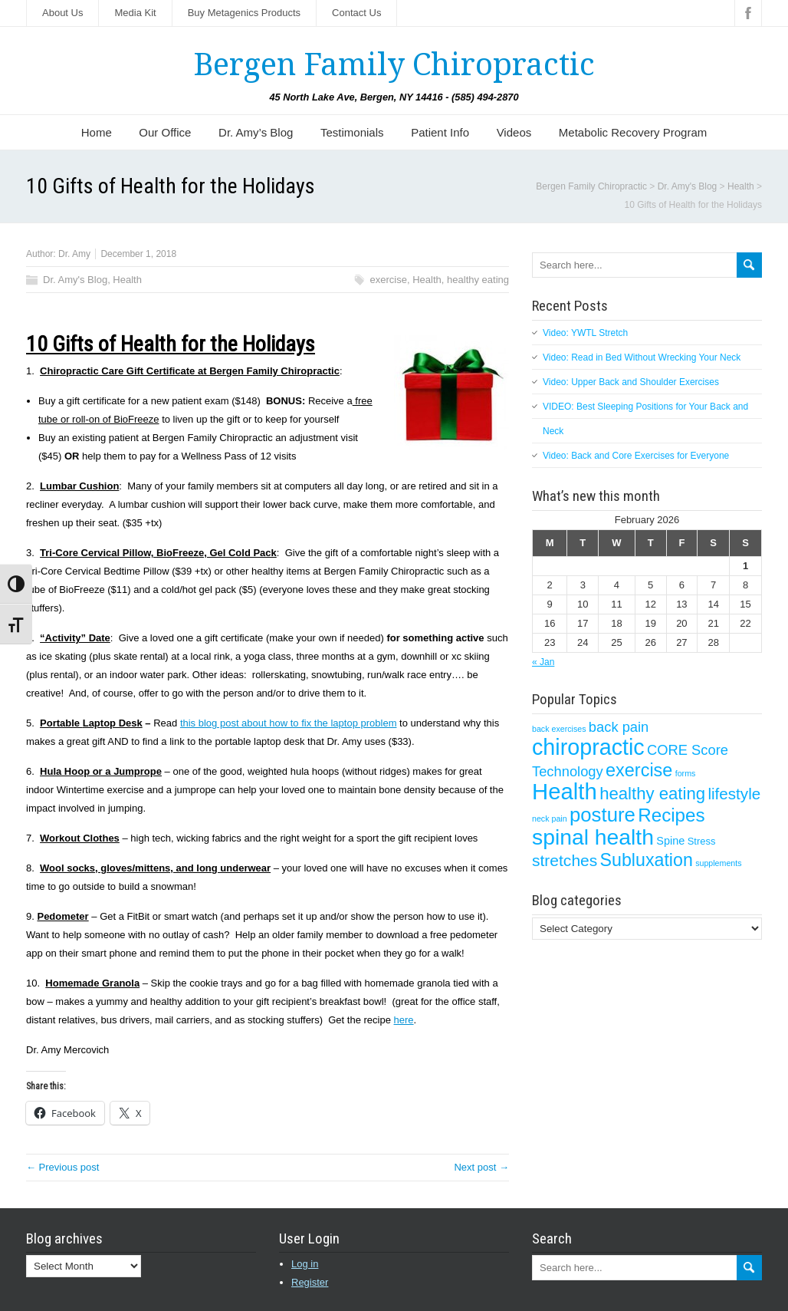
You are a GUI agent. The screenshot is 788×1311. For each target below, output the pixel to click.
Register (309, 1282)
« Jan (543, 662)
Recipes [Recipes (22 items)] (671, 815)
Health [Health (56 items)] (564, 791)
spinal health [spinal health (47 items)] (593, 837)
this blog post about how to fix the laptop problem (288, 723)
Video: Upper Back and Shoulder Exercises (631, 382)
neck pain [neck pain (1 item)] (549, 818)
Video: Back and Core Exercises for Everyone (636, 455)
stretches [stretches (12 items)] (564, 860)
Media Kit (135, 12)
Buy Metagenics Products (244, 12)
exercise (388, 279)
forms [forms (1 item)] (685, 773)
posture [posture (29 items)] (602, 814)
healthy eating (478, 279)
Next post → (481, 1167)
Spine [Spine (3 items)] (670, 841)
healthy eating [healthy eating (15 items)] (652, 793)
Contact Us (356, 12)
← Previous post (62, 1167)
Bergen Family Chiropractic (394, 65)
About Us (62, 12)
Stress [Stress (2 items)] (702, 841)
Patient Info (440, 132)
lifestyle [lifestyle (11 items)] (734, 793)
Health (127, 279)
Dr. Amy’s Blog (255, 132)
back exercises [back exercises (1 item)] (559, 728)
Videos (514, 132)
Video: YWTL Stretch (585, 333)
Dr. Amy (74, 254)
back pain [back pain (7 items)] (618, 727)
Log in (304, 1264)
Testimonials (352, 132)
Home (96, 132)
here (404, 1020)
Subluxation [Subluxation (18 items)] (646, 860)
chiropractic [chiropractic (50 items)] (588, 747)
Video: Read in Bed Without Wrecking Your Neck (641, 357)
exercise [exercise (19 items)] (639, 770)
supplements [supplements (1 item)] (718, 863)
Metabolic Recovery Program (633, 132)
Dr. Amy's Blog (75, 279)
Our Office (165, 132)
